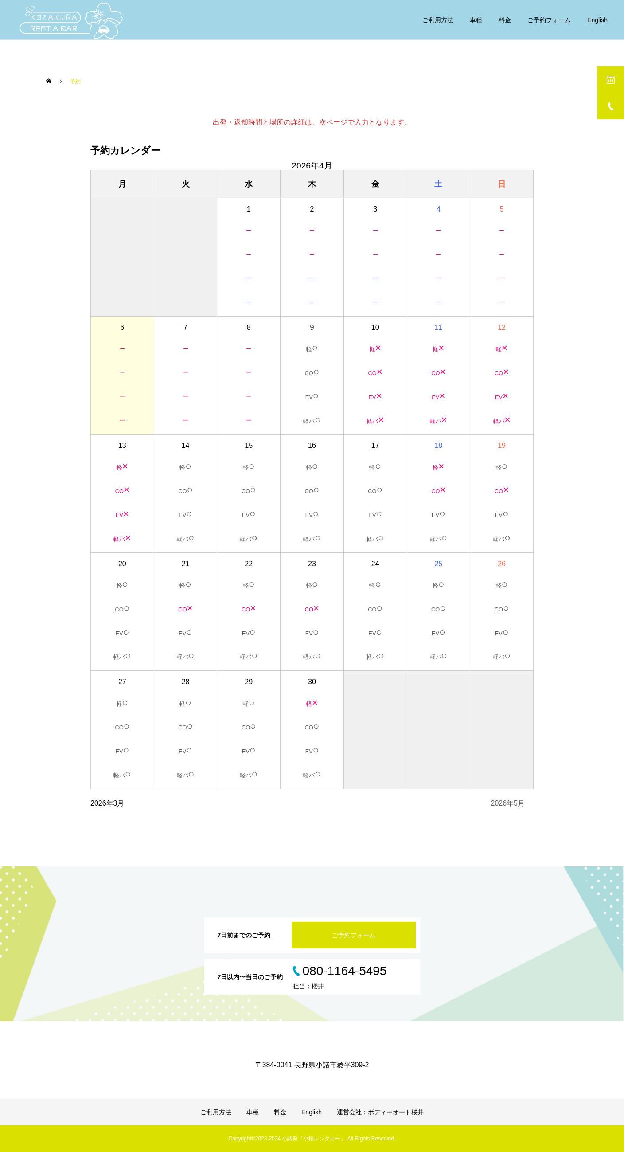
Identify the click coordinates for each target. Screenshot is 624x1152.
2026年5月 (508, 803)
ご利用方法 (437, 20)
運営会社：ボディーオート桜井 (380, 1112)
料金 (505, 20)
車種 (476, 20)
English (597, 20)
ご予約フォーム (549, 20)
